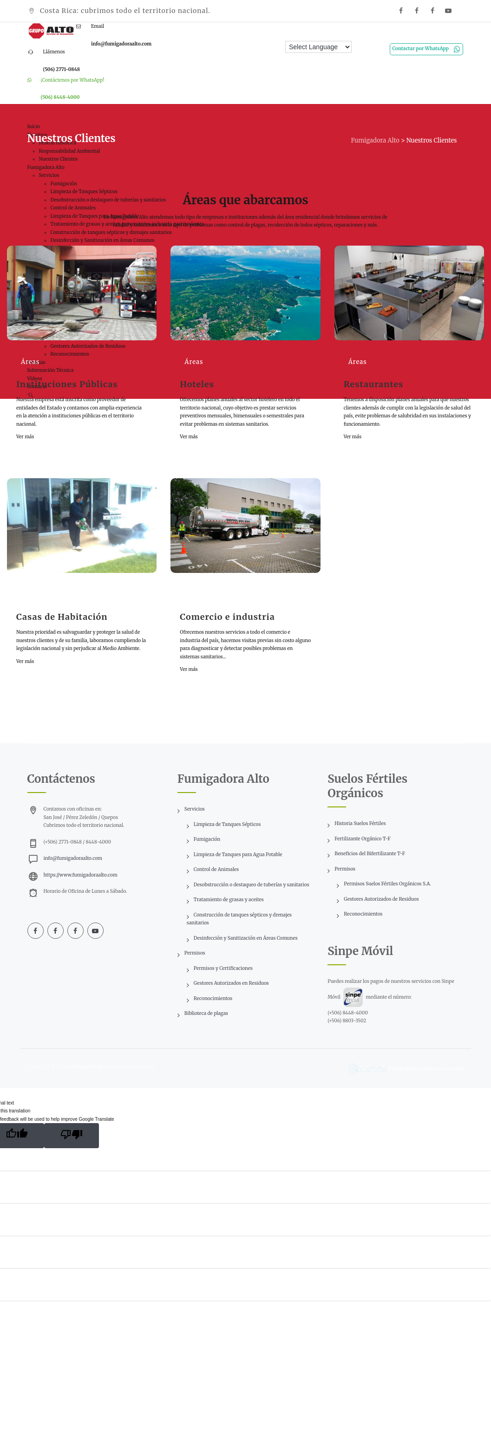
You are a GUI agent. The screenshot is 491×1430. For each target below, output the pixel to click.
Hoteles (197, 384)
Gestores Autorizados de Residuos (381, 899)
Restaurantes (374, 384)
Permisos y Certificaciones (223, 968)
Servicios (194, 809)
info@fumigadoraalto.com (73, 858)
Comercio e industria (227, 616)
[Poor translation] (71, 1135)
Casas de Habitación (61, 616)
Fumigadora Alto (87, 1067)
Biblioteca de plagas (206, 1013)
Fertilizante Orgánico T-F (362, 839)
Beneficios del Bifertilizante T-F (369, 854)
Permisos (194, 953)
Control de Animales (216, 869)
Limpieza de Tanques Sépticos (227, 824)
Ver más (25, 437)
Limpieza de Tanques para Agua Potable (238, 855)
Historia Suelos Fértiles (360, 823)
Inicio (33, 127)
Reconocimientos (213, 998)
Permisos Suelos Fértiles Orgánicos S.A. (387, 884)
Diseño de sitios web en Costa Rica (426, 1068)
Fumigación (207, 839)
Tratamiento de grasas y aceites (229, 900)
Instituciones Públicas (67, 384)
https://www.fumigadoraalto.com (81, 875)
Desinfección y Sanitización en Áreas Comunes (246, 938)
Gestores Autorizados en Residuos (231, 983)
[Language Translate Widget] (318, 47)
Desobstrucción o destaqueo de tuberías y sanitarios (251, 885)
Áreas (30, 362)
